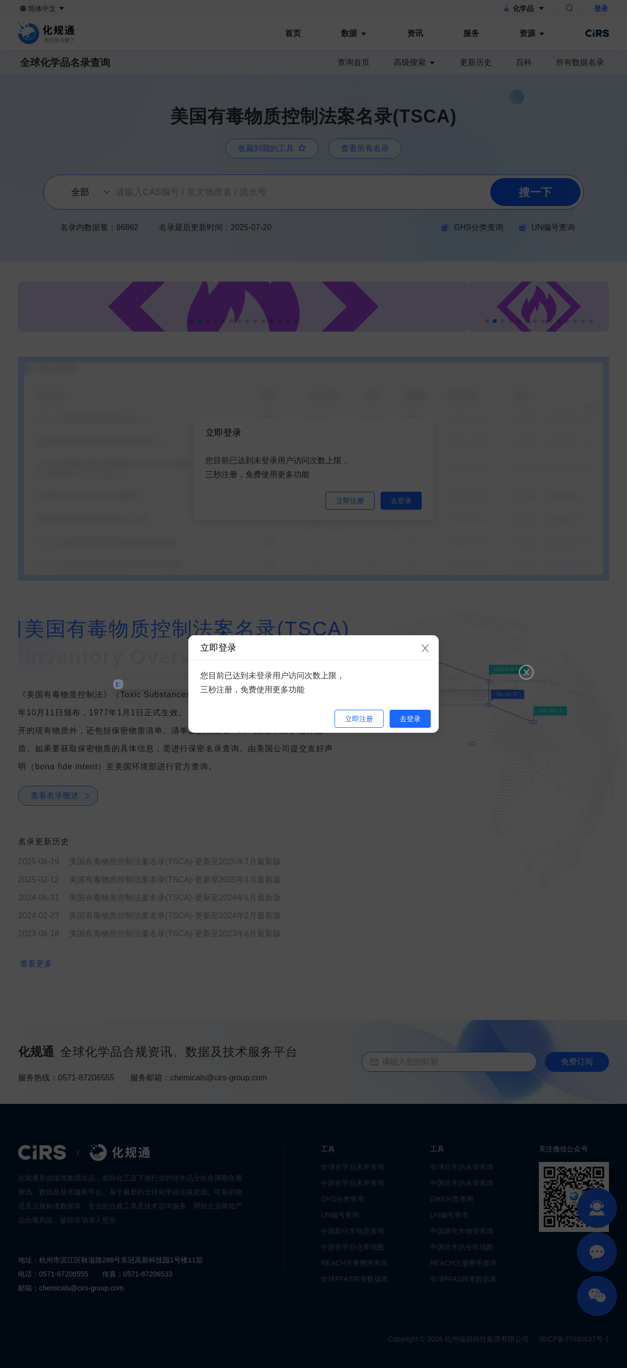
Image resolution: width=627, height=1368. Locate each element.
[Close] (425, 648)
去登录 (410, 719)
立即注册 (359, 719)
